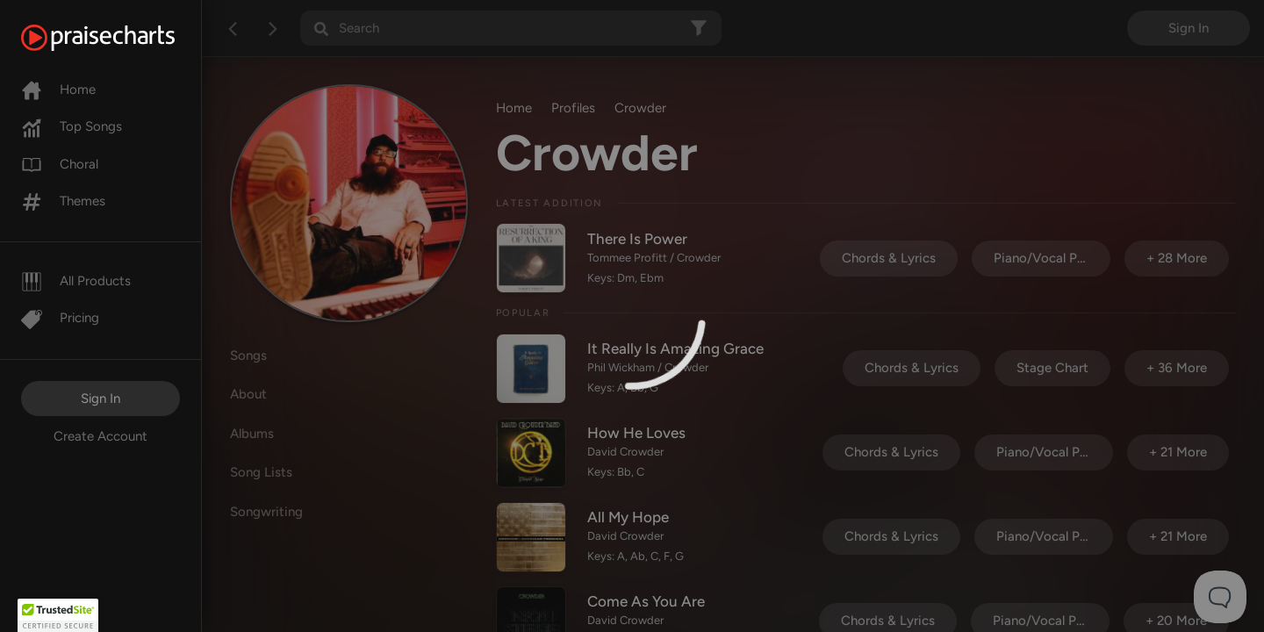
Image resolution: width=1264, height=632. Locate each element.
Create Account (100, 436)
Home (58, 89)
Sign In (100, 398)
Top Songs (71, 126)
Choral (59, 164)
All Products (76, 281)
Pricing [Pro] (60, 318)
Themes (63, 201)
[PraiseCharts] (120, 38)
